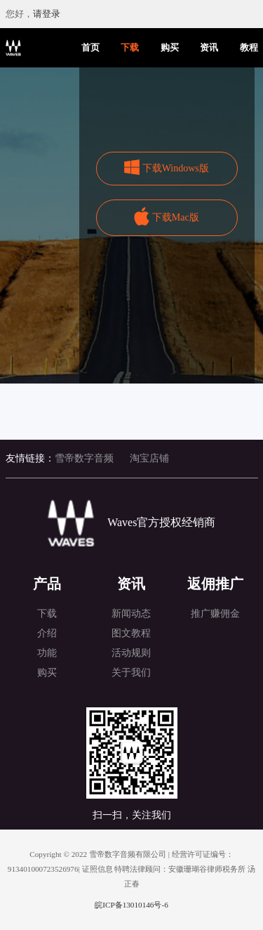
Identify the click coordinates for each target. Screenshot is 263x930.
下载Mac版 (175, 217)
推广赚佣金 (215, 613)
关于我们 (131, 672)
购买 (170, 48)
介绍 (47, 633)
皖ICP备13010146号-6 (131, 904)
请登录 (46, 14)
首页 (90, 48)
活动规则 (131, 653)
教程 (249, 48)
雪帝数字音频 (84, 458)
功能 (47, 653)
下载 (130, 48)
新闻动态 (131, 613)
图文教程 (131, 633)
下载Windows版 (175, 168)
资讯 (209, 48)
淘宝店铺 (149, 458)
